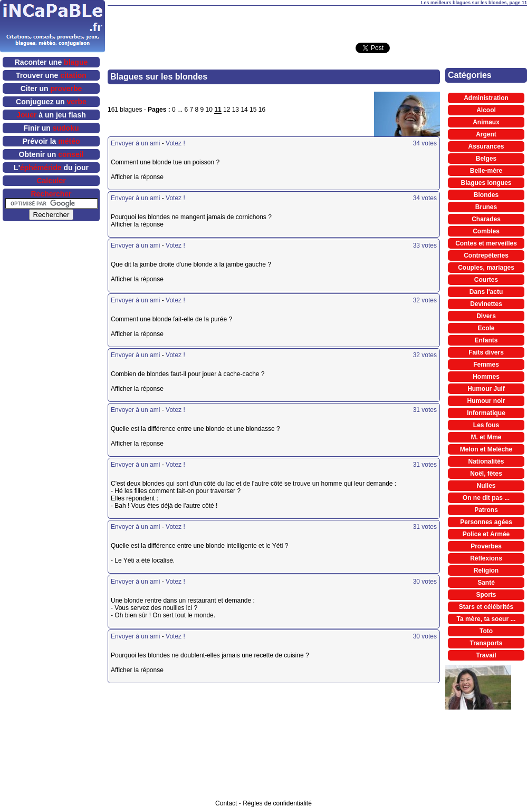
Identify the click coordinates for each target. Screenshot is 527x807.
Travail (486, 655)
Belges (486, 158)
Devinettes (486, 304)
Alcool (486, 110)
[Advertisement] (156, 750)
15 (253, 109)
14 (244, 109)
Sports (486, 594)
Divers (486, 316)
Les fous (486, 425)
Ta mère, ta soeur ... (486, 619)
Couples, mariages (486, 267)
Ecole (485, 328)
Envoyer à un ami (135, 143)
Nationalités (486, 461)
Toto (486, 631)
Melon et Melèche (486, 449)
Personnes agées (486, 522)
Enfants (485, 340)
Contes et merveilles (486, 243)
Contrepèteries (486, 255)
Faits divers (486, 352)
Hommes (486, 376)
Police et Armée (486, 534)
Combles (486, 231)
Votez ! (175, 143)
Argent (486, 134)
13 (235, 109)
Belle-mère (486, 170)
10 (209, 109)
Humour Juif (486, 388)
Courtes (486, 279)
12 (226, 109)
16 (261, 109)
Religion (486, 570)
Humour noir (486, 401)
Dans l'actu (486, 292)
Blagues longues (486, 182)
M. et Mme (486, 437)
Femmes (486, 364)
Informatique (486, 413)
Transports (485, 643)
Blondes (486, 195)
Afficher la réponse (154, 177)
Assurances (486, 146)
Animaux (486, 122)
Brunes (486, 207)
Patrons (486, 510)
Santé (486, 582)
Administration (486, 98)
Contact (226, 803)
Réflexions (486, 558)
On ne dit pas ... (486, 497)
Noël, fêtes (486, 473)
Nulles (485, 485)
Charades (486, 219)
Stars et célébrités (486, 607)
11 (217, 109)
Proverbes (486, 546)
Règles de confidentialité (277, 803)
